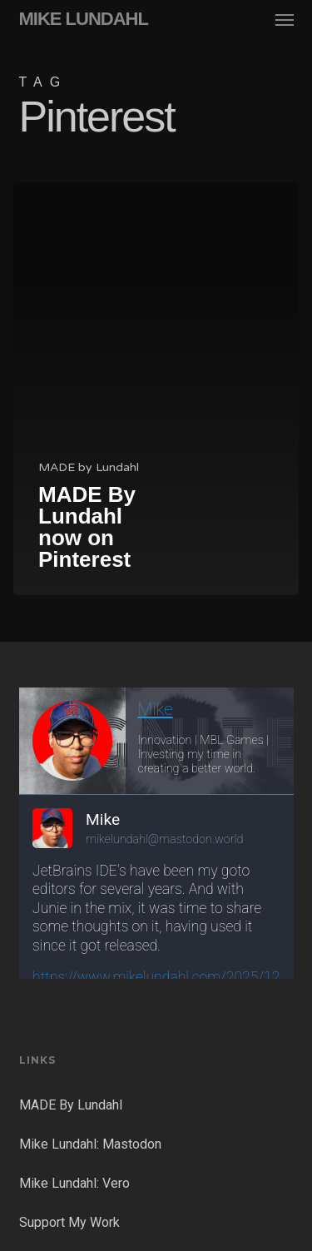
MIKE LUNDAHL (83, 19)
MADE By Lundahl (70, 1105)
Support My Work (69, 1222)
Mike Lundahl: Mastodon (90, 1144)
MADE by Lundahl (88, 467)
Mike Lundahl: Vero (74, 1183)
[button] (284, 19)
